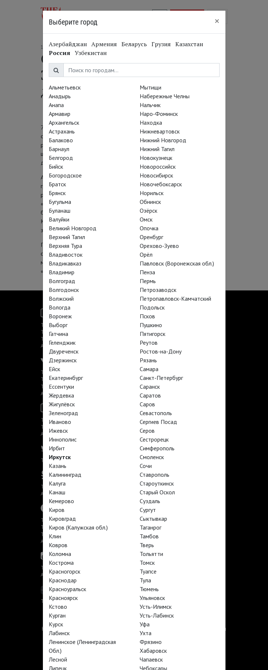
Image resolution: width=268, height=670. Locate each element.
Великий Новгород (72, 228)
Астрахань (62, 131)
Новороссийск (158, 166)
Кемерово (61, 501)
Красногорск (64, 571)
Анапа (56, 105)
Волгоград (62, 281)
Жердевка (61, 395)
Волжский (61, 298)
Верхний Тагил (67, 237)
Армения (104, 44)
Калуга (57, 483)
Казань (57, 465)
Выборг (58, 325)
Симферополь (157, 448)
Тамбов (149, 536)
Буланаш (59, 210)
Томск (147, 562)
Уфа (145, 624)
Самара (149, 369)
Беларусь (134, 44)
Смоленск (152, 457)
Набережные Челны (165, 96)
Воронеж (60, 316)
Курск (56, 624)
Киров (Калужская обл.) (78, 527)
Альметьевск (65, 87)
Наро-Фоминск (159, 113)
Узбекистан (91, 53)
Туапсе (148, 571)
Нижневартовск (160, 131)
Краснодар (63, 580)
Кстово (58, 606)
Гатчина (58, 333)
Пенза (147, 272)
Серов (147, 430)
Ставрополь (154, 474)
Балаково (61, 140)
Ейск (54, 369)
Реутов (149, 342)
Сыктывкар (153, 518)
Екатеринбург (66, 377)
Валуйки (59, 219)
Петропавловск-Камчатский (175, 298)
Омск (146, 219)
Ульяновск (152, 597)
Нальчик (150, 105)
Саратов (150, 395)
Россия (59, 53)
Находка (151, 122)
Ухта (145, 633)
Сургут (148, 509)
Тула (145, 580)
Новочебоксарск (161, 184)
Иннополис (63, 439)
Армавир (59, 113)
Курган (57, 615)
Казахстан (189, 44)
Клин (55, 536)
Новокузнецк (156, 157)
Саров (147, 404)
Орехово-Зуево (159, 245)
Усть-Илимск (156, 606)
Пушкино (151, 325)
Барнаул (59, 149)
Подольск (152, 307)
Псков (147, 316)
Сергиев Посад (158, 421)
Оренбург (151, 237)
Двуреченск (63, 351)
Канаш (57, 492)
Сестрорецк (154, 439)
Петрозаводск (158, 289)
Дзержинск (63, 360)
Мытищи (150, 87)
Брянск (57, 193)
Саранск (150, 386)
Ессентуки (61, 386)
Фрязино (151, 641)
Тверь (147, 545)
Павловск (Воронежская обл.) (177, 263)
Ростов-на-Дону (160, 351)
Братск (57, 184)
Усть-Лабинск (157, 615)
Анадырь (60, 96)
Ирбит (57, 448)
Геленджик (62, 342)
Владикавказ (65, 263)
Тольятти (151, 553)
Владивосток (65, 254)
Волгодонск (64, 289)
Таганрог (150, 527)
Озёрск (148, 210)
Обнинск (150, 201)
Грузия (161, 44)
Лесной (58, 659)
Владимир (61, 272)
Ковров (58, 545)
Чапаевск (151, 659)
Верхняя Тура (65, 245)
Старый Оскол (157, 492)
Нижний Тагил (157, 149)
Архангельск (64, 122)
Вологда (59, 307)
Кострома (61, 562)
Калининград (65, 474)
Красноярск (63, 597)
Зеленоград (63, 413)
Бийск (56, 166)
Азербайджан (68, 44)
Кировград (62, 518)
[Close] (217, 21)
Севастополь (156, 413)
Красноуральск (67, 589)
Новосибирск (156, 175)
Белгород (61, 157)
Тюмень (149, 589)
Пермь (148, 281)
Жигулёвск (62, 404)
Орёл (146, 254)
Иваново (60, 421)
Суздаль (150, 501)
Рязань (148, 360)
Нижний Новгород (163, 140)
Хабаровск (153, 650)
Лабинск (59, 633)
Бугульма (60, 201)
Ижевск (58, 430)
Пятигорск (152, 333)
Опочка (149, 228)
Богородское (65, 175)
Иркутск (60, 457)
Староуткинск (157, 483)
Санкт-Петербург (161, 377)
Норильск (152, 193)
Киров (57, 509)
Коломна (60, 553)
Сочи (146, 465)
